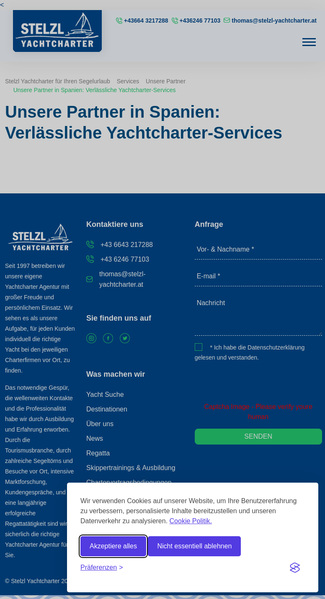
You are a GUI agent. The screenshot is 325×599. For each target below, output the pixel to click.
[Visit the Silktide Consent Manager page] (295, 568)
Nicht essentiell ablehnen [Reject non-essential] (194, 546)
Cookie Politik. (191, 520)
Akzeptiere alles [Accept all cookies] (113, 546)
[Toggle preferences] (101, 567)
